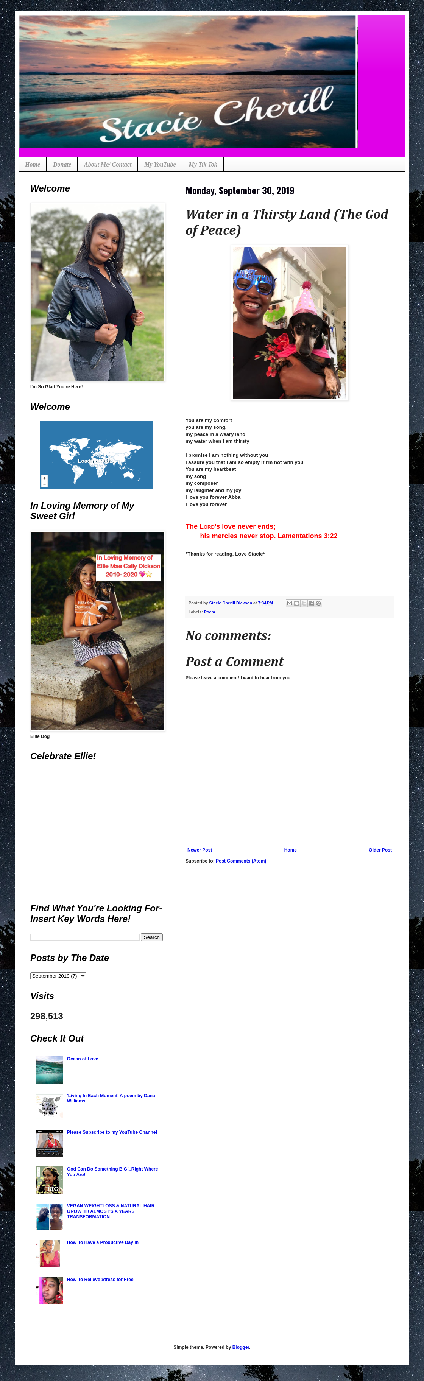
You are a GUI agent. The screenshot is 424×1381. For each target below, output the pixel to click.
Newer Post (199, 850)
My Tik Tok (203, 164)
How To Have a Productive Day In (103, 1242)
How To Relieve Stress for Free (100, 1279)
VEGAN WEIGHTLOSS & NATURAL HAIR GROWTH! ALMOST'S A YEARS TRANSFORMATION (111, 1211)
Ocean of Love (82, 1059)
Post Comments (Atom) (241, 861)
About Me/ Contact (107, 164)
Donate (62, 164)
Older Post (380, 850)
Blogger (240, 1347)
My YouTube (160, 164)
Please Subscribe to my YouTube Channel (112, 1132)
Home (32, 164)
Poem (209, 612)
